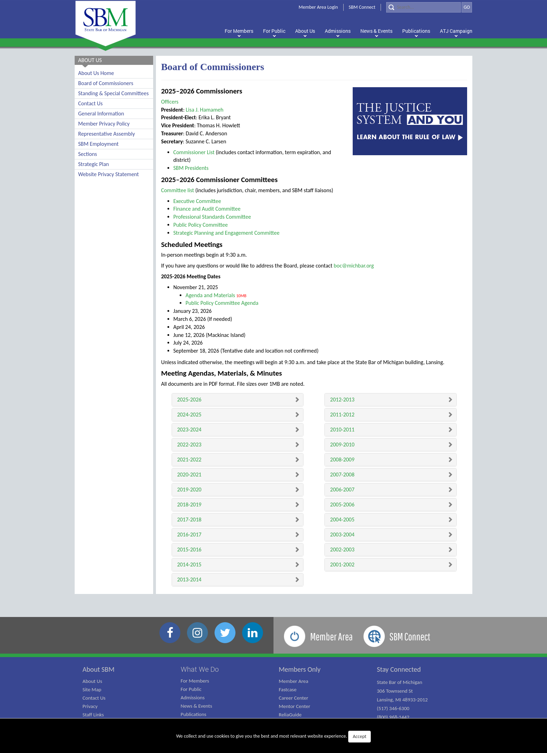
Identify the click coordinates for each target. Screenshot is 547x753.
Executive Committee (197, 201)
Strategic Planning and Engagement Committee (226, 232)
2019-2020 (189, 489)
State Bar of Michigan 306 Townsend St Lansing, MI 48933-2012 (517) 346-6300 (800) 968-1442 (402, 699)
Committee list (177, 190)
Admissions (193, 697)
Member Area (293, 681)
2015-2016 (189, 549)
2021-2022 (189, 459)
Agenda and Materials (210, 295)
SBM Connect (362, 7)
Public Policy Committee (200, 224)
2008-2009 (342, 459)
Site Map (92, 689)
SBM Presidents (191, 168)
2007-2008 (342, 474)
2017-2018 (189, 519)
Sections (87, 154)
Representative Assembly (106, 133)
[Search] (423, 7)
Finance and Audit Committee (207, 208)
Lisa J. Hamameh (205, 109)
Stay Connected (399, 669)
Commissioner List (194, 152)
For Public (191, 689)
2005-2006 (342, 504)
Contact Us (90, 103)
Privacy (90, 706)
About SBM (99, 669)
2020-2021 (189, 474)
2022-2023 (189, 444)
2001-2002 (342, 564)
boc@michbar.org (354, 265)
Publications (194, 714)
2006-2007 (342, 489)
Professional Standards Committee (212, 216)
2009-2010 (342, 444)
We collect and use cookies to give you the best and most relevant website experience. (273, 737)
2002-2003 (342, 549)
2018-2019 (189, 504)
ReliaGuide (290, 714)
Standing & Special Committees (113, 93)
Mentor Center (294, 706)
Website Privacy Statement (108, 174)
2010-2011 (342, 429)
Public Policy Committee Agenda (222, 303)
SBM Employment (98, 144)
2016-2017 (189, 534)
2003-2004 (342, 534)
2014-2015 (189, 564)
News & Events (196, 706)
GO (467, 7)
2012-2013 (342, 399)
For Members (195, 681)
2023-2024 (189, 429)
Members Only (300, 669)
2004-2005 (342, 519)
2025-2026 (189, 399)
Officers (170, 101)
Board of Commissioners (105, 83)
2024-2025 (189, 414)
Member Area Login (318, 7)
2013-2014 (189, 579)
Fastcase (288, 689)
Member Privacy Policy (104, 123)
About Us (92, 681)
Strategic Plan (93, 164)
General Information (101, 113)
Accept (359, 736)
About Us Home (96, 73)
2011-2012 (342, 414)
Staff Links (93, 714)
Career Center (293, 698)
